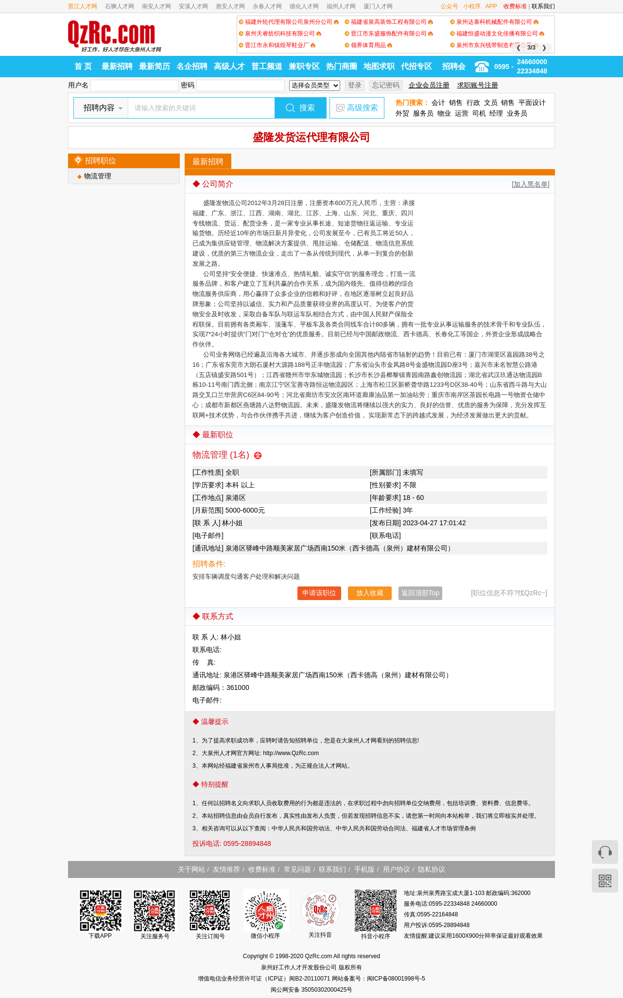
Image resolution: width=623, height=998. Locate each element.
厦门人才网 (378, 6)
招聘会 (454, 66)
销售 (456, 102)
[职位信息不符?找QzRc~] (509, 593)
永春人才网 (267, 6)
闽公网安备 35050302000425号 (312, 989)
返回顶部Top (420, 593)
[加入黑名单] (531, 184)
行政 (473, 102)
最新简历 (154, 66)
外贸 (402, 113)
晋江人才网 (82, 6)
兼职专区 (304, 66)
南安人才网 (156, 6)
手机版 (364, 869)
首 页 (83, 66)
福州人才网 (341, 6)
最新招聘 (117, 66)
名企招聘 (192, 66)
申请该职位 (319, 593)
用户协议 (396, 869)
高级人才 (229, 66)
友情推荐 (226, 869)
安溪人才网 (193, 6)
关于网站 (191, 869)
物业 (444, 113)
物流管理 (97, 176)
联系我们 (543, 6)
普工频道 (266, 66)
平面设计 (532, 102)
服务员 (423, 113)
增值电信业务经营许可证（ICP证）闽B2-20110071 (264, 978)
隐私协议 (431, 869)
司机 (479, 113)
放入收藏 (369, 593)
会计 (438, 102)
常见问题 (297, 869)
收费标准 (515, 6)
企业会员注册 (429, 85)
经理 (496, 113)
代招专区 (416, 66)
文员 (491, 102)
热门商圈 (341, 66)
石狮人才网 (119, 6)
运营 (461, 113)
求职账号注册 (477, 85)
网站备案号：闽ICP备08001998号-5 (378, 978)
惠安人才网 (230, 6)
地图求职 (379, 66)
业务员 (517, 113)
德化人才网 (304, 6)
